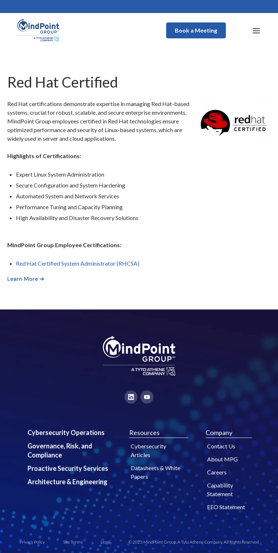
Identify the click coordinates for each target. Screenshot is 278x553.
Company (219, 432)
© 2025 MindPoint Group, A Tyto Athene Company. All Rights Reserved (194, 542)
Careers (217, 472)
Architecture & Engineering (68, 482)
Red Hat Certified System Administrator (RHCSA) (77, 263)
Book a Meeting (196, 30)
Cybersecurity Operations (66, 432)
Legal (105, 542)
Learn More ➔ (25, 279)
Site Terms (73, 542)
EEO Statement (226, 506)
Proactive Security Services (68, 468)
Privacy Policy (32, 542)
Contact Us (221, 446)
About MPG (222, 459)
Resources (144, 432)
